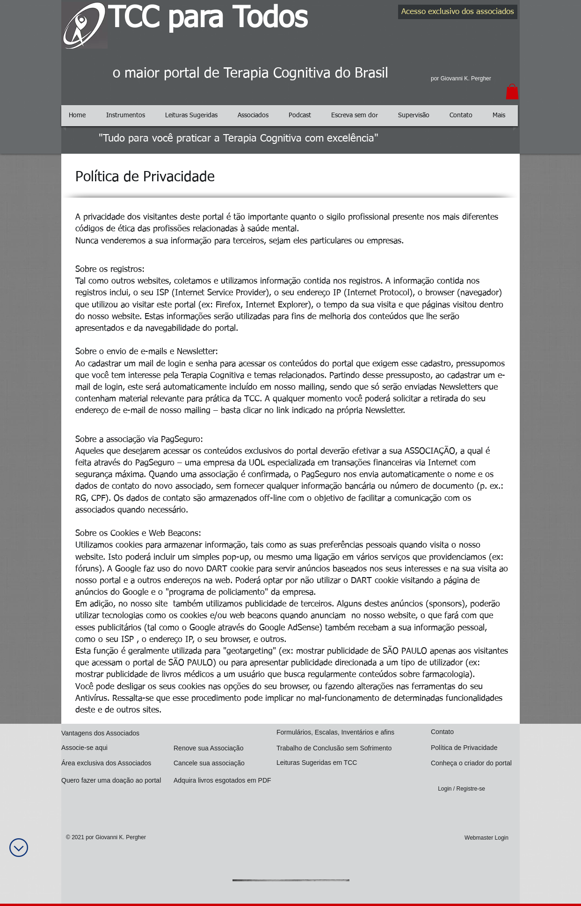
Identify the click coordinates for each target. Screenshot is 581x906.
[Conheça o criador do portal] (474, 763)
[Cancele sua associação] (210, 763)
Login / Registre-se (461, 788)
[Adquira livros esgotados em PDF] (225, 780)
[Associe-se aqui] (106, 748)
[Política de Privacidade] (471, 748)
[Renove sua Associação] (215, 748)
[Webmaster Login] (486, 838)
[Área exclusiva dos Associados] (108, 763)
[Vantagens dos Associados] (102, 733)
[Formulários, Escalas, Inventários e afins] (338, 732)
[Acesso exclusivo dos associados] (457, 12)
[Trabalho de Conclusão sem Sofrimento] (338, 748)
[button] (512, 91)
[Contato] (471, 732)
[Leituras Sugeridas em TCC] (318, 763)
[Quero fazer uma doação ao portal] (115, 780)
